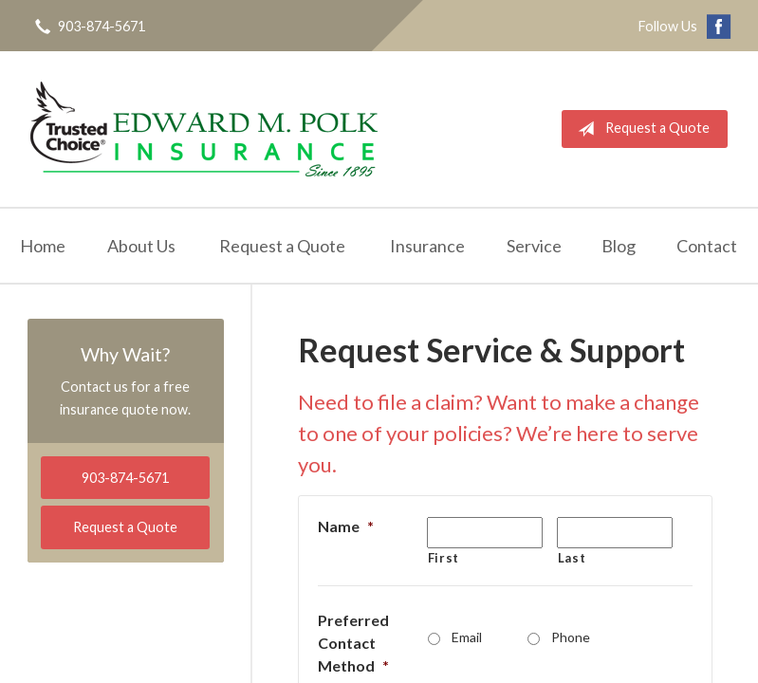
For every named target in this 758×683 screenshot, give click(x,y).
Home (42, 245)
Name (346, 526)
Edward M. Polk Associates (204, 129)
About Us (141, 245)
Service (534, 245)
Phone (570, 637)
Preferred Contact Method (353, 642)
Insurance (427, 245)
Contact (706, 245)
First (443, 557)
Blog (618, 245)
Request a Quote (640, 129)
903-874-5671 (125, 478)
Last (572, 557)
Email (467, 637)
